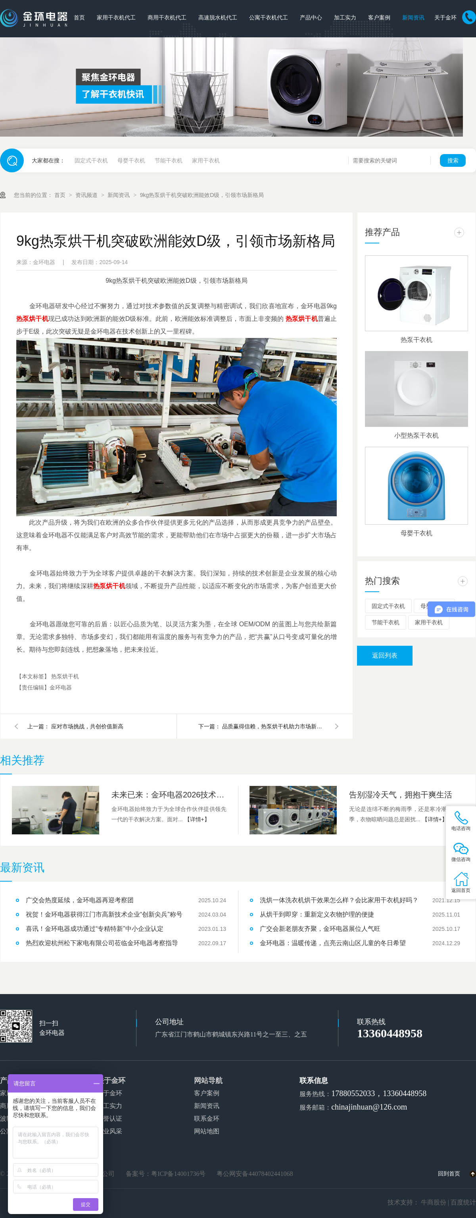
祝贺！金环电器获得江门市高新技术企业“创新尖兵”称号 (104, 914)
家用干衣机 (206, 160)
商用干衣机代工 (167, 18)
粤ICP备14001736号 (178, 1173)
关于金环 (445, 18)
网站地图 (206, 1131)
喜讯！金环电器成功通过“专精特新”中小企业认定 (94, 928)
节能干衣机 (168, 160)
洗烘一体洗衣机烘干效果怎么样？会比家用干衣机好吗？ (339, 900)
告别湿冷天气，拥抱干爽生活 (400, 794)
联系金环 (206, 1118)
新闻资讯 (413, 18)
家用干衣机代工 (116, 18)
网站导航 (208, 1081)
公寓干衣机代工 (268, 18)
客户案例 (379, 18)
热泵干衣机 (416, 339)
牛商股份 (433, 1202)
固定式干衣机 (91, 160)
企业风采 (109, 1131)
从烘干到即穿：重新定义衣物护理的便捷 (317, 914)
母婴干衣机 (131, 160)
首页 (79, 18)
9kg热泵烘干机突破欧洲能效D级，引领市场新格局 (202, 195)
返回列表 (384, 655)
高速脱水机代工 (217, 18)
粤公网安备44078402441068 (255, 1173)
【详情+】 (197, 819)
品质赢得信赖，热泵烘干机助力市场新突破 (273, 726)
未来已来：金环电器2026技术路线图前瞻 (168, 794)
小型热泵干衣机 (416, 435)
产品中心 (311, 18)
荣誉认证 (109, 1118)
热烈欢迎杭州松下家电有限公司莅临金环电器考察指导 (102, 943)
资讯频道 (87, 195)
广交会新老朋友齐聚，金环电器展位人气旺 (320, 928)
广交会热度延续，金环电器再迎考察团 (80, 900)
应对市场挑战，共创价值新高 (87, 726)
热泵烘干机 (65, 676)
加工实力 (345, 18)
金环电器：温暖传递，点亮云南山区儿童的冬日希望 (333, 943)
